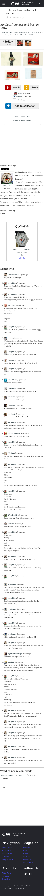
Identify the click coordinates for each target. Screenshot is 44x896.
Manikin (11, 453)
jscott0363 (11, 360)
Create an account (7, 775)
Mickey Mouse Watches (21, 32)
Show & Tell (36, 32)
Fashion (26, 847)
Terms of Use (8, 888)
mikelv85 (11, 405)
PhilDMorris (12, 380)
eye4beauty (12, 584)
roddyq (10, 338)
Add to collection (20, 106)
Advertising (4, 35)
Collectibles (28, 862)
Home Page (7, 847)
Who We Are (7, 873)
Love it (13, 87)
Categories (6, 850)
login (20, 775)
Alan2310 (11, 305)
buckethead (20, 97)
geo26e (20, 93)
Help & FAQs (7, 859)
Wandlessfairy (13, 515)
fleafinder (11, 397)
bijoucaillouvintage (15, 654)
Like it (31, 87)
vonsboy (11, 662)
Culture (26, 856)
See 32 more (22, 100)
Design (26, 850)
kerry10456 (7, 180)
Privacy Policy (20, 888)
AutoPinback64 (13, 275)
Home (25, 853)
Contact (5, 876)
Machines (27, 859)
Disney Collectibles (16, 35)
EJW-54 (11, 523)
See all (22, 258)
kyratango (11, 414)
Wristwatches (7, 32)
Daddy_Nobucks (14, 433)
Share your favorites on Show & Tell (22, 10)
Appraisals (6, 856)
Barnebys (6, 879)
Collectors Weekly (22, 4)
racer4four (12, 388)
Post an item (10, 13)
